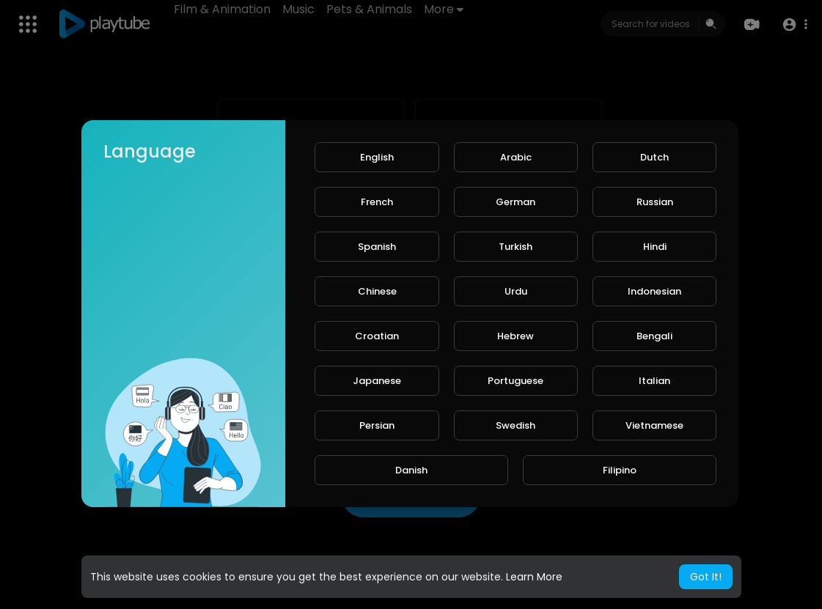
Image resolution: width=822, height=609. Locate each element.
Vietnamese (654, 425)
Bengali (654, 336)
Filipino (619, 470)
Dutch (654, 157)
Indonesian (654, 291)
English (377, 157)
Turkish (515, 247)
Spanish (377, 247)
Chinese (377, 291)
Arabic (516, 157)
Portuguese (515, 381)
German (515, 202)
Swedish (515, 425)
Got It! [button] (706, 576)
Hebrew (515, 336)
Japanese (377, 381)
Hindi (655, 247)
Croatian (377, 336)
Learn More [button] (534, 576)
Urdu (515, 291)
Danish (411, 470)
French (377, 202)
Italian (654, 381)
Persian (377, 425)
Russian (654, 202)
